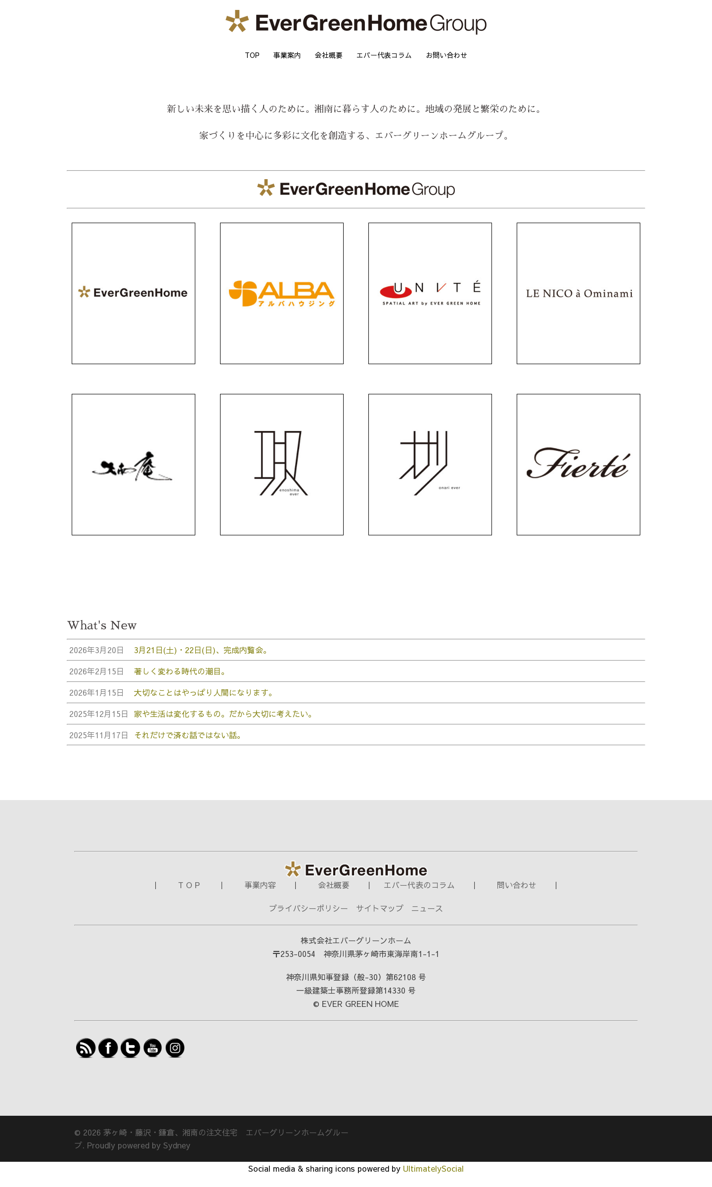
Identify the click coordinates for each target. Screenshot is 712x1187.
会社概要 (329, 55)
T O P (190, 896)
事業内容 (260, 896)
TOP (252, 55)
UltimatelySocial (433, 1180)
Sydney (176, 1156)
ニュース (427, 919)
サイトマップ (379, 919)
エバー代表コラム (384, 55)
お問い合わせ (446, 55)
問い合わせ (516, 896)
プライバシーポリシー (308, 919)
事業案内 (287, 55)
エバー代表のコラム (419, 896)
